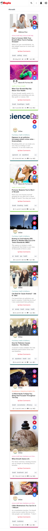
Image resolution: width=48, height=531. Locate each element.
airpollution (25, 155)
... (35, 155)
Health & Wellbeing (24, 135)
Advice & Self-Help (17, 35)
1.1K (24, 313)
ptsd (26, 472)
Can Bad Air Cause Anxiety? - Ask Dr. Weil (24, 294)
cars (29, 358)
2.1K (24, 408)
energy (27, 309)
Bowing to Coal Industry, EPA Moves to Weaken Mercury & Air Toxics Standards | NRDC (23, 240)
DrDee (20, 131)
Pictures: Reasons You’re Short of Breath (23, 191)
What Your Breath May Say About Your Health (21, 89)
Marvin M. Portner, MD (25, 83)
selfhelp (19, 55)
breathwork (20, 472)
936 (24, 260)
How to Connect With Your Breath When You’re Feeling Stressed (22, 40)
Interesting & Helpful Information (30, 391)
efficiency (29, 405)
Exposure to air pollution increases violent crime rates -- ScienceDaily (23, 139)
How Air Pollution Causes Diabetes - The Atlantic (21, 344)
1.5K (24, 362)
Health (24, 86)
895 (24, 209)
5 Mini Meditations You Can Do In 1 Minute (24, 506)
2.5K (24, 476)
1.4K (24, 108)
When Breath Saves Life (20, 459)
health (27, 104)
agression (15, 155)
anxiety (17, 309)
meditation (20, 521)
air (20, 155)
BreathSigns (20, 104)
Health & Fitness (16, 86)
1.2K (24, 59)
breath (14, 55)
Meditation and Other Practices (31, 456)
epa (21, 256)
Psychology (15, 135)
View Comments (24, 51)
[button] (31, 3)
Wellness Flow (22, 32)
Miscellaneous (16, 391)
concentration (21, 405)
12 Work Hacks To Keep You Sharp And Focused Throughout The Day (23, 395)
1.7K (24, 525)
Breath (14, 104)
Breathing (20, 205)
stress (25, 55)
